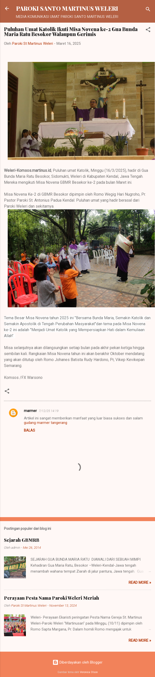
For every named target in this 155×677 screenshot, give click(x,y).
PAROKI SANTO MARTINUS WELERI (67, 8)
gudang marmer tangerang (45, 422)
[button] (148, 30)
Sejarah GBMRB (21, 540)
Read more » (140, 582)
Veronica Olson (89, 672)
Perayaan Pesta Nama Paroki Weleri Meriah (51, 598)
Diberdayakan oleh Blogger (77, 662)
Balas (29, 430)
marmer (30, 410)
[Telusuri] (148, 10)
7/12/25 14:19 (48, 411)
